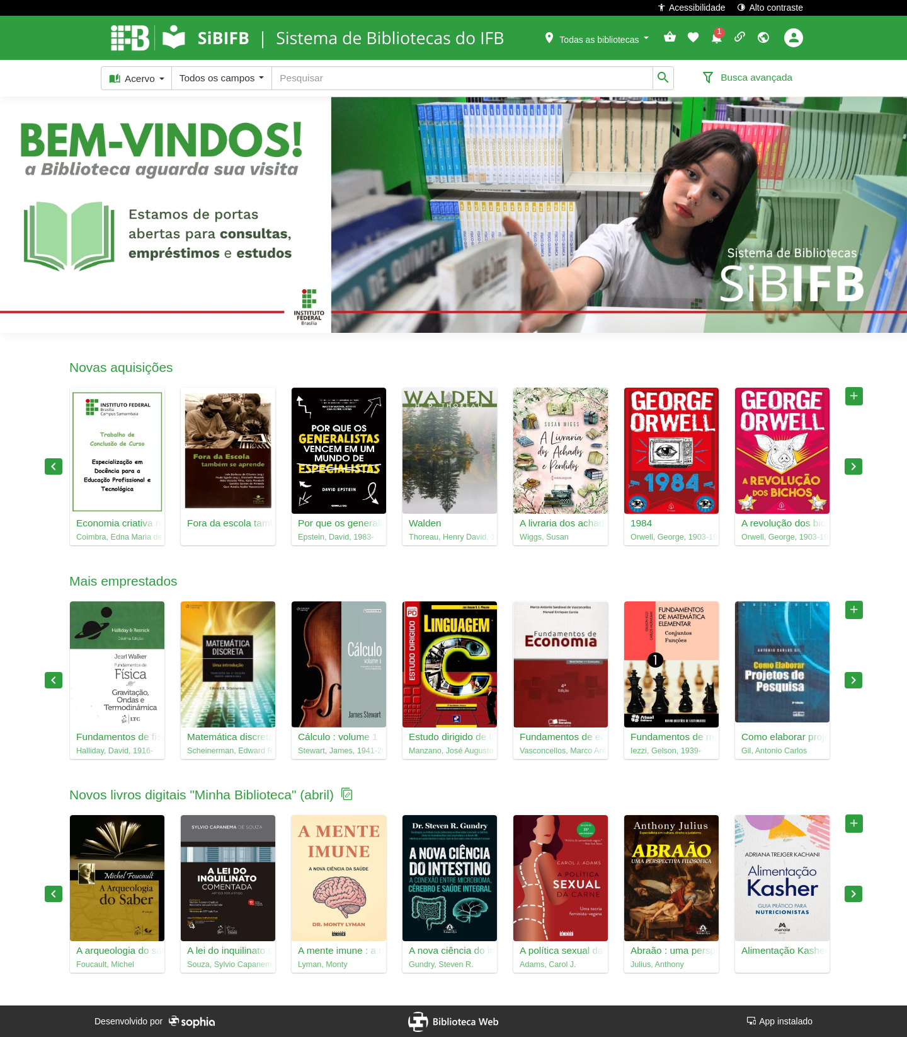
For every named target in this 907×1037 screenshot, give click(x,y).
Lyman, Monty (323, 964)
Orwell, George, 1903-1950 (671, 537)
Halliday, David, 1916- (114, 750)
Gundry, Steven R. (441, 964)
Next (853, 466)
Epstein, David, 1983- (336, 537)
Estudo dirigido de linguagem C (450, 736)
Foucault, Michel (105, 964)
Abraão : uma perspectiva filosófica (671, 950)
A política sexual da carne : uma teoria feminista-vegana (561, 950)
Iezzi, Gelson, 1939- (665, 750)
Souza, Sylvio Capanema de (228, 964)
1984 (641, 523)
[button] (595, 37)
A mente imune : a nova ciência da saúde (339, 950)
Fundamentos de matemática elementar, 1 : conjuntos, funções (671, 736)
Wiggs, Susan (544, 537)
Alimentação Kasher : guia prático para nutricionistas (782, 950)
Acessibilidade (691, 7)
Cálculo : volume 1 (338, 736)
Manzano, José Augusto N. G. (450, 750)
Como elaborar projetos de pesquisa (782, 736)
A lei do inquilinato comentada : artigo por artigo (228, 950)
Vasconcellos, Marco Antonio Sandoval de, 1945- (561, 750)
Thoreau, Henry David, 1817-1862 (450, 537)
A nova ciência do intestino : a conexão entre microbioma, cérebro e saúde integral (450, 950)
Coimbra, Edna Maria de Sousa (117, 537)
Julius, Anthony (657, 964)
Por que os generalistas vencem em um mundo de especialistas (339, 523)
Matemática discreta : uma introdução (228, 736)
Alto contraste (770, 7)
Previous (53, 466)
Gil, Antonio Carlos (774, 750)
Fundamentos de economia (561, 736)
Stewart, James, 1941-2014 (339, 750)
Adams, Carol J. (548, 964)
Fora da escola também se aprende (228, 523)
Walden (425, 523)
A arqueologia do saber (117, 950)
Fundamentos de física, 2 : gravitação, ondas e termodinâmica (117, 736)
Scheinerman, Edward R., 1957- (228, 750)
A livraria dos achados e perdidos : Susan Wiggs (561, 523)
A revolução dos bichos (782, 523)
